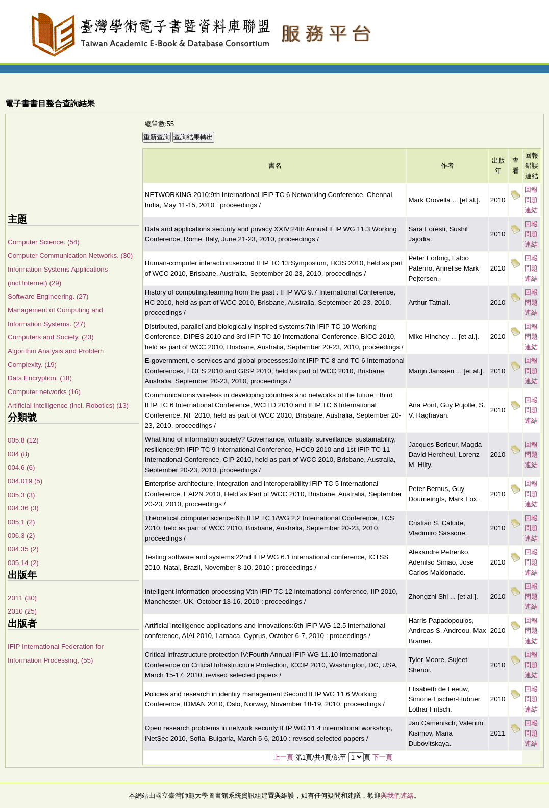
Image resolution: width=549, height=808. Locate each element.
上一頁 (283, 757)
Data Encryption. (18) (40, 378)
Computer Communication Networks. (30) (70, 255)
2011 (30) (22, 598)
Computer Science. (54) (44, 242)
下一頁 (382, 757)
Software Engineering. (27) (48, 296)
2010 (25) (22, 611)
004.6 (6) (21, 467)
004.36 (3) (23, 508)
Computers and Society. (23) (51, 337)
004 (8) (18, 454)
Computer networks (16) (44, 392)
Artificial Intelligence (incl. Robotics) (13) (68, 405)
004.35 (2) (23, 549)
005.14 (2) (23, 563)
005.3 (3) (21, 495)
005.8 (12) (23, 440)
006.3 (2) (21, 536)
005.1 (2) (21, 522)
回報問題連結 (531, 200)
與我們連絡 (397, 795)
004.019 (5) (25, 481)
